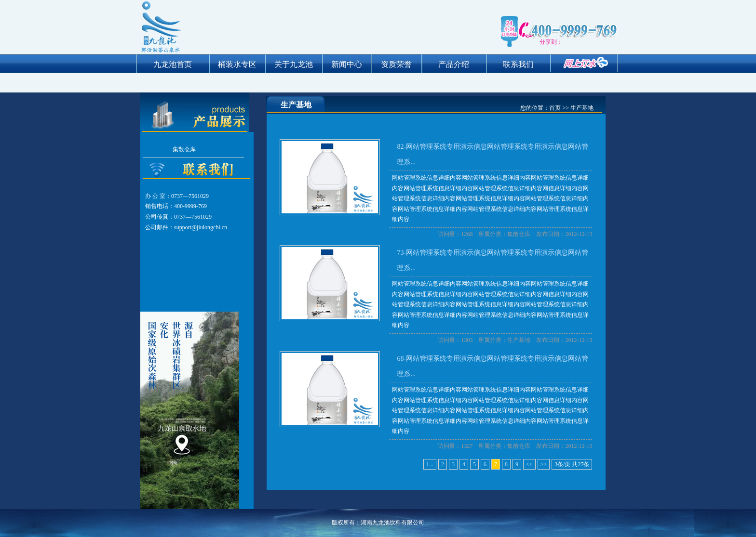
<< (529, 464)
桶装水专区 (237, 64)
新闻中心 (346, 64)
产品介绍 (453, 64)
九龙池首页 (172, 64)
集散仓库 (184, 149)
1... (429, 464)
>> (543, 464)
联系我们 (518, 64)
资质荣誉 (396, 64)
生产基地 (518, 340)
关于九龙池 (293, 64)
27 (580, 464)
